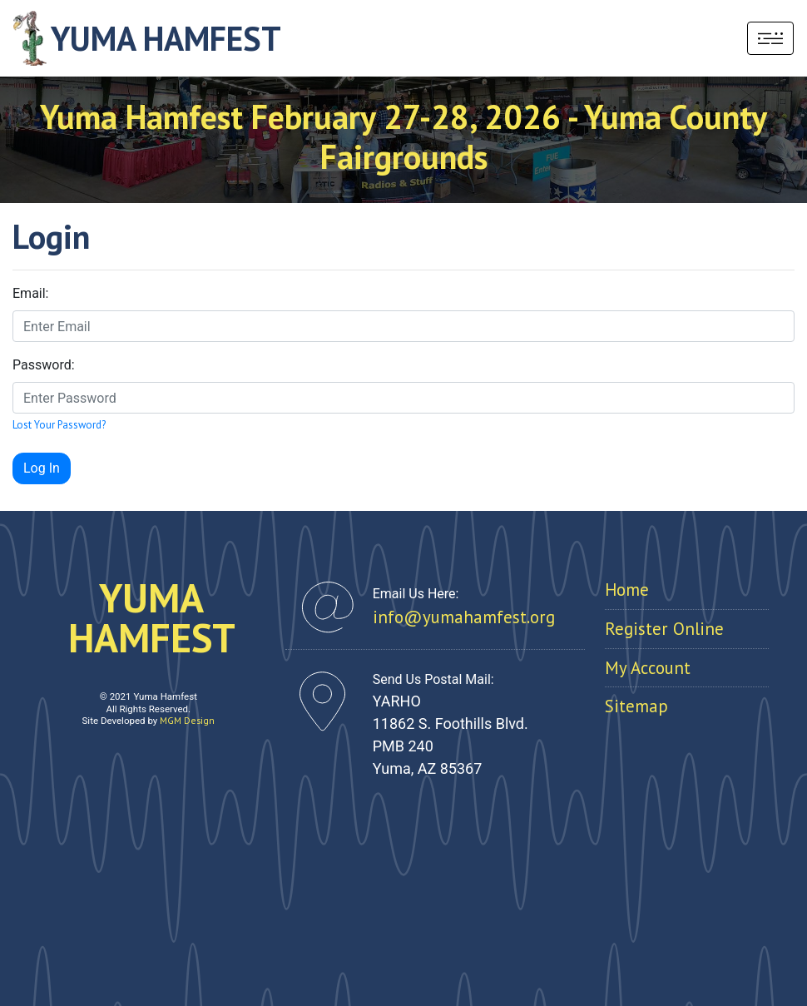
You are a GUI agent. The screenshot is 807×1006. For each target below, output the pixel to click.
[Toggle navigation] (770, 38)
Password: (43, 365)
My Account (648, 668)
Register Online (664, 628)
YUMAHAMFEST (151, 617)
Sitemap (636, 706)
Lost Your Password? (59, 425)
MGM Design (187, 720)
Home (627, 589)
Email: (30, 293)
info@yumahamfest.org (464, 617)
